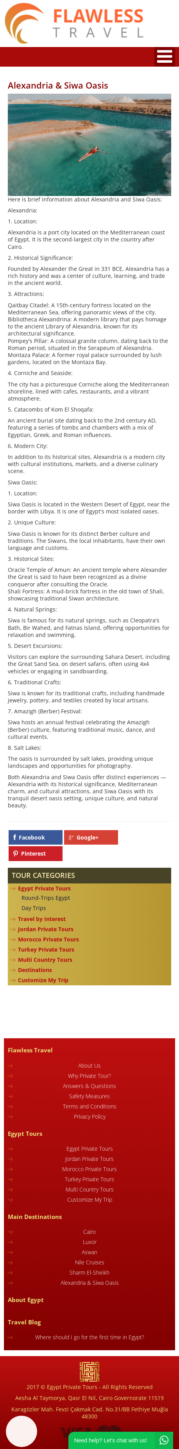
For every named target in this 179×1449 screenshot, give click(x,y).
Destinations (35, 970)
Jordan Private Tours (45, 929)
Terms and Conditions (89, 1106)
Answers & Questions (89, 1086)
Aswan (89, 1252)
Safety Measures (89, 1096)
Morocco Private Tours (48, 939)
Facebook (32, 837)
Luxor (90, 1242)
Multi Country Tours (45, 959)
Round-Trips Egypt (45, 897)
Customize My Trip (43, 980)
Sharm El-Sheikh (89, 1272)
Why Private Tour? (89, 1075)
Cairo (89, 1231)
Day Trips (33, 908)
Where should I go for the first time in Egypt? (89, 1337)
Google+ (87, 837)
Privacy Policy (90, 1116)
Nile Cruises (89, 1262)
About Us (89, 1065)
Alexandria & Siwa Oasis (90, 1282)
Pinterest (33, 853)
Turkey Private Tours (46, 949)
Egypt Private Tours (44, 888)
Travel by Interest (42, 919)
